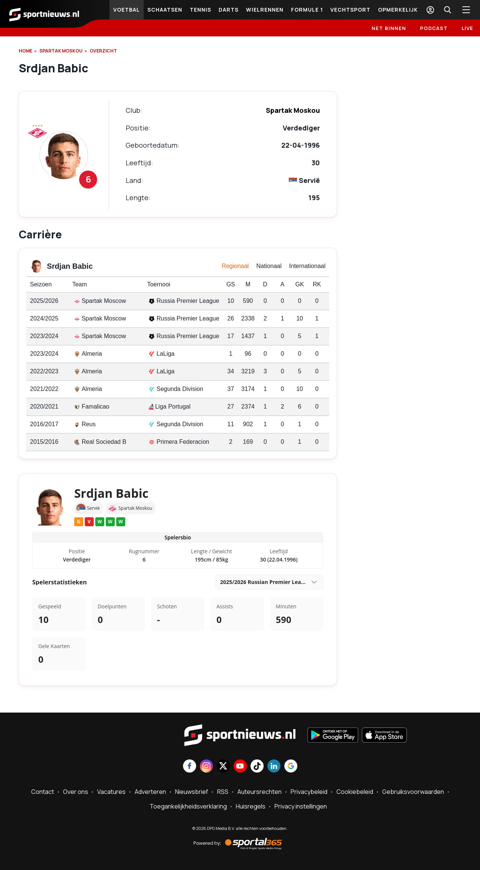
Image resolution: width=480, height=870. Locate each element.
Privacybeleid (309, 792)
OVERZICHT (103, 51)
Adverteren (150, 792)
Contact (42, 792)
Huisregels (251, 806)
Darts (228, 9)
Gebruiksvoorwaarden (413, 792)
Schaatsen (164, 9)
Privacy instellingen (300, 806)
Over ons (75, 792)
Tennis (200, 9)
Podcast (434, 28)
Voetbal (126, 9)
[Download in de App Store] (384, 736)
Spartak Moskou (60, 51)
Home (25, 51)
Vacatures (111, 792)
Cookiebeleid (354, 792)
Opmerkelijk (398, 9)
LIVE (467, 28)
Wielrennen (265, 9)
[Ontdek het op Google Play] (333, 736)
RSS (222, 792)
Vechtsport (350, 9)
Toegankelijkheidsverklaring (188, 806)
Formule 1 (307, 9)
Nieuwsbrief (191, 792)
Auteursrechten (259, 792)
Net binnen (389, 28)
